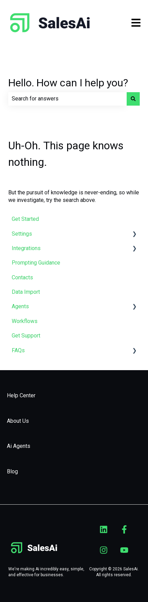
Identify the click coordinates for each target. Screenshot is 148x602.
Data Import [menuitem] (26, 292)
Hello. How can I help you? (68, 83)
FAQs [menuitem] (18, 350)
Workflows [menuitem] (25, 321)
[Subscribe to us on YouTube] (124, 550)
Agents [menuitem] (20, 306)
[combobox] (67, 98)
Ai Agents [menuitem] (18, 446)
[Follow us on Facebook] (124, 529)
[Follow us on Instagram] (103, 550)
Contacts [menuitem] (22, 277)
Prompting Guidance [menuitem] (36, 262)
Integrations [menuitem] (26, 248)
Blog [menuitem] (12, 471)
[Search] (133, 98)
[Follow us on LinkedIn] (103, 529)
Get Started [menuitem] (25, 219)
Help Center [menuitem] (21, 395)
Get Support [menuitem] (26, 335)
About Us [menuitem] (18, 421)
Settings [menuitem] (22, 233)
